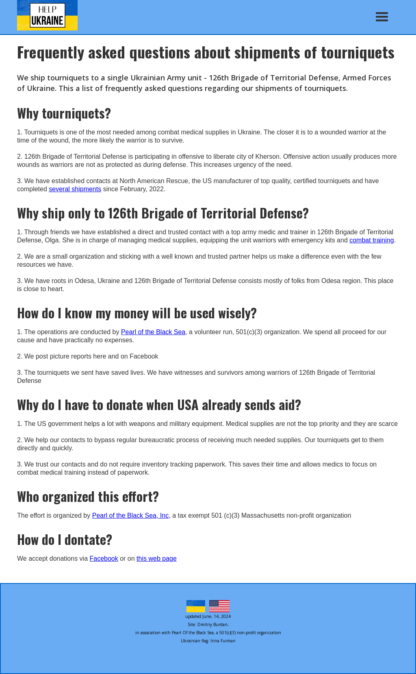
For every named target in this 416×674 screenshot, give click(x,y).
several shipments (75, 189)
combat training (371, 240)
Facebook (103, 558)
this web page (156, 558)
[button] (382, 17)
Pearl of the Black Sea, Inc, (131, 515)
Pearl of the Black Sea (153, 331)
